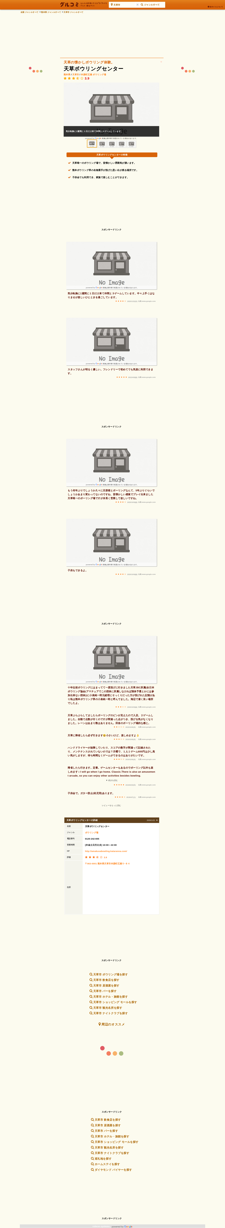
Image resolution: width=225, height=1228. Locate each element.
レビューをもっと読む (111, 805)
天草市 (75, 74)
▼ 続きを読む (112, 780)
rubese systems (112, 1226)
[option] (111, 111)
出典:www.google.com (147, 301)
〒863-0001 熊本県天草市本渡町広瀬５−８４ (107, 863)
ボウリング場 (99, 74)
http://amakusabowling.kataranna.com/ (106, 851)
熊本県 (67, 74)
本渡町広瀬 (86, 74)
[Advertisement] (112, 34)
